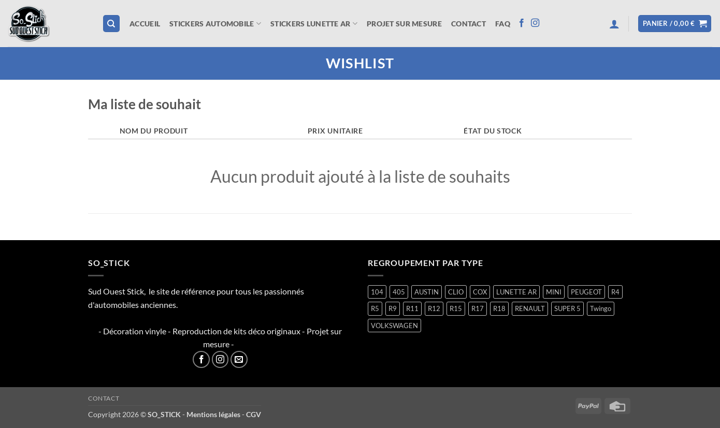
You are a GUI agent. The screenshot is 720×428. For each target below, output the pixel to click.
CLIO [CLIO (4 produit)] (456, 292)
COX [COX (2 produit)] (480, 292)
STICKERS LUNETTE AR (313, 23)
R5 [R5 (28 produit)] (375, 308)
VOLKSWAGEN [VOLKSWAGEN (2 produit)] (394, 325)
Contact (468, 23)
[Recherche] (111, 23)
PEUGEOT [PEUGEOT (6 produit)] (586, 292)
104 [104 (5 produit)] (377, 292)
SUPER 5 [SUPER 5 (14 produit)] (567, 308)
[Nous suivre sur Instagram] (535, 23)
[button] (614, 23)
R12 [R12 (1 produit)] (434, 308)
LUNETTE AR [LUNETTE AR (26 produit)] (516, 292)
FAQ (502, 23)
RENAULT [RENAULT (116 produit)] (530, 308)
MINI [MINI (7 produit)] (553, 292)
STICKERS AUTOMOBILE (215, 23)
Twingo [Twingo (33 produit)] (600, 308)
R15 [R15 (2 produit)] (456, 308)
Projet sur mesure (404, 23)
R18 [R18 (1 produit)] (499, 308)
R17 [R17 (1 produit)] (477, 308)
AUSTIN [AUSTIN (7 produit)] (426, 292)
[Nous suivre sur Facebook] (521, 23)
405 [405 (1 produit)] (399, 292)
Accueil (144, 23)
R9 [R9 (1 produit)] (392, 308)
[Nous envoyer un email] (239, 359)
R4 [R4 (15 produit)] (615, 292)
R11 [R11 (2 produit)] (412, 308)
